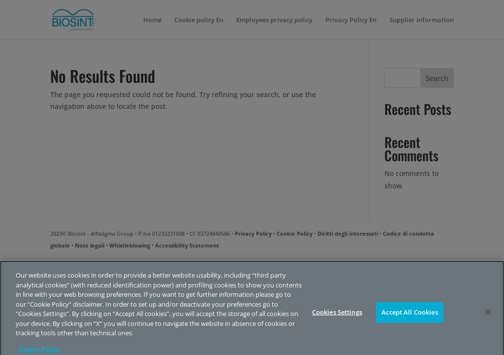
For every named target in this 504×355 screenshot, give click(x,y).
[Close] (488, 316)
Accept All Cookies (409, 316)
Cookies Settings (337, 316)
